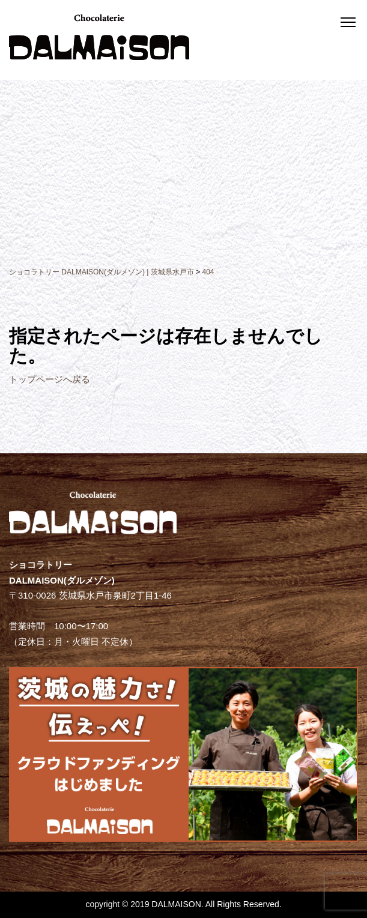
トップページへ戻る (49, 379)
